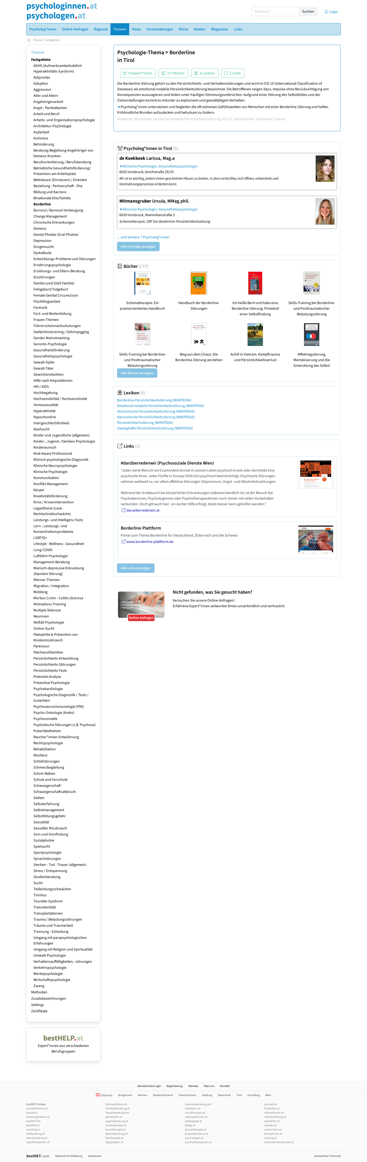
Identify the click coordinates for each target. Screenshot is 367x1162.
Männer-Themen (46, 579)
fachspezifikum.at (116, 1104)
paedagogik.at (193, 1121)
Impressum (94, 1156)
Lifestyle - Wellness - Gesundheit (58, 543)
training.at (270, 1138)
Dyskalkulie (42, 252)
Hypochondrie (44, 417)
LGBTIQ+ (40, 537)
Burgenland (125, 1095)
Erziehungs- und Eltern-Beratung (59, 271)
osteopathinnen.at (196, 1117)
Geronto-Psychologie (50, 344)
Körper (38, 490)
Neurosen (41, 616)
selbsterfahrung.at (275, 1117)
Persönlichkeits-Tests (50, 670)
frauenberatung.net (117, 1113)
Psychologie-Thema (140, 52)
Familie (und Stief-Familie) (53, 283)
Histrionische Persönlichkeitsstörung (156, 411)
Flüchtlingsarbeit (46, 301)
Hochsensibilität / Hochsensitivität (60, 398)
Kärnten (142, 1095)
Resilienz (40, 755)
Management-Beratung (51, 562)
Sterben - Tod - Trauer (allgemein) (59, 864)
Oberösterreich (187, 1095)
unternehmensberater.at (279, 1142)
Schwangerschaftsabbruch (54, 791)
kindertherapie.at (116, 1125)
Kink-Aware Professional (52, 453)
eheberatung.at (35, 1134)
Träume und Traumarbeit (53, 925)
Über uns (209, 1086)
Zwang (38, 985)
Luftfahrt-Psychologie (50, 556)
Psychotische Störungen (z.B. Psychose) (64, 724)
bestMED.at (33, 1125)
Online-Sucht (43, 628)
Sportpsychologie (47, 852)
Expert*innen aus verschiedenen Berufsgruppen (63, 1046)
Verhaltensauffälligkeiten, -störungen (62, 961)
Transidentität (44, 907)
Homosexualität (45, 404)
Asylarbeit (41, 132)
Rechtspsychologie (48, 743)
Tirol (129, 60)
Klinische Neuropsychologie (55, 465)
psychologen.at (194, 1138)
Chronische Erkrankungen (54, 222)
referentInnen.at (274, 1113)
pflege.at (190, 1125)
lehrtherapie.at (114, 1138)
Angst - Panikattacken (50, 107)
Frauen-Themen (46, 319)
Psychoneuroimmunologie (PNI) (58, 706)
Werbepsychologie (48, 973)
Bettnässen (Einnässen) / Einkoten (60, 179)
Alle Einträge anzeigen (138, 246)
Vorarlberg (253, 1095)
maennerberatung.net (198, 1104)
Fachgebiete (52, 40)
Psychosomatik (45, 718)
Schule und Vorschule (50, 779)
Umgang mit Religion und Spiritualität (62, 949)
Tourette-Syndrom (48, 901)
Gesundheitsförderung (51, 350)
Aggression (42, 89)
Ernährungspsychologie (52, 265)
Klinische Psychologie (50, 471)
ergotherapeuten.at (38, 1142)
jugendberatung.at (117, 1121)
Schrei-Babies (44, 773)
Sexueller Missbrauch (50, 828)
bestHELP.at (33, 1121)
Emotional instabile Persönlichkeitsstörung (160, 405)
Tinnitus (40, 895)
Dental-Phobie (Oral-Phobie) (55, 234)
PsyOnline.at (271, 1109)
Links (128, 446)
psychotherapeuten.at (198, 1142)
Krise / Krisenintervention (53, 502)
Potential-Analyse (47, 676)
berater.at (32, 1113)
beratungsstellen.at (37, 1117)
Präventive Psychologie (51, 682)
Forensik (40, 307)
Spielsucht (41, 846)
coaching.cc (33, 1130)
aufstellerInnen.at (37, 1109)
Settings (37, 1004)
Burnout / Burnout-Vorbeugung (58, 210)
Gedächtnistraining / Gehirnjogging (61, 331)
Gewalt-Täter (43, 368)
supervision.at (272, 1130)
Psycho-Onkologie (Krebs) (53, 712)
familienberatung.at (117, 1109)
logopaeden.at (114, 1142)
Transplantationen (48, 913)
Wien (268, 1095)
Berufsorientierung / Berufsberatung (62, 162)
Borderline (42, 204)
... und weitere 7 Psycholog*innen (143, 237)
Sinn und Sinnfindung (50, 834)
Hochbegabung (45, 392)
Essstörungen (44, 277)
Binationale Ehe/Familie (52, 198)
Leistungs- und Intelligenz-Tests (58, 520)
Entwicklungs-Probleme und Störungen (64, 258)
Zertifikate (39, 1011)
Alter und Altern (45, 95)
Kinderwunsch (44, 447)
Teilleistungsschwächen (52, 889)
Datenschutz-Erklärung (68, 1156)
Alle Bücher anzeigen (137, 373)
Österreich (104, 1095)
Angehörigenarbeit (48, 101)
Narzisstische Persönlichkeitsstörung (156, 417)
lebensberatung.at (117, 1134)
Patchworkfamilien (48, 652)
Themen (38, 40)
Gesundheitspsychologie (52, 356)
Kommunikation (46, 477)
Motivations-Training (49, 604)
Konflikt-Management (50, 484)
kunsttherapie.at (115, 1130)
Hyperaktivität (44, 411)
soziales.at (270, 1125)
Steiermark (224, 1095)
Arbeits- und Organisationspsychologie (64, 120)
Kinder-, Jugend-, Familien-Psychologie (64, 441)
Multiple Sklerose (47, 610)
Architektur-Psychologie (52, 126)
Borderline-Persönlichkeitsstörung (154, 400)
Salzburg (207, 1095)
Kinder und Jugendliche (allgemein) (61, 435)
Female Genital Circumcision (55, 295)
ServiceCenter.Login (149, 1086)
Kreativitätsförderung (50, 496)
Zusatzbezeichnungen (48, 998)
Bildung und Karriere (49, 192)
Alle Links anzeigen (136, 568)
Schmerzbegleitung (48, 767)
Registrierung (175, 1086)
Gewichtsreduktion (48, 374)
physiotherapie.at (195, 1130)
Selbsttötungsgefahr (49, 816)
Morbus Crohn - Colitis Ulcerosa (58, 598)
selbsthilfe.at (272, 1121)
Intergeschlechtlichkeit (51, 423)
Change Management (50, 216)
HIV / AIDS (41, 386)
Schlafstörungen (46, 761)
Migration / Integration (51, 585)
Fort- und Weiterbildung (52, 313)
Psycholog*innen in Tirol (147, 148)
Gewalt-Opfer (44, 362)
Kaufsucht (41, 429)
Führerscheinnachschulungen (57, 325)
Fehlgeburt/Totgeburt (50, 289)
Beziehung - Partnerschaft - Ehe (57, 186)
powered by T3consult (327, 1156)
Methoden (39, 992)
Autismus (40, 138)
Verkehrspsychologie (49, 967)
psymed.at (270, 1104)
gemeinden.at (114, 1117)
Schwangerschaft (47, 785)
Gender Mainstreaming (51, 338)
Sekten (38, 797)
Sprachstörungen (47, 858)
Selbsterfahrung (46, 803)
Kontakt (225, 1086)
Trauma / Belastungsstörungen (57, 919)
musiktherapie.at (195, 1113)
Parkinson (41, 646)
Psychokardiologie (48, 688)
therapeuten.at (273, 1134)
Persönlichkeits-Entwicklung (55, 658)
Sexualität (41, 822)
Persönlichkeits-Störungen (54, 664)
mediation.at (192, 1109)
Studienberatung (46, 876)
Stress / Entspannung (50, 870)
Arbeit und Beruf (46, 113)
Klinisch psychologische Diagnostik (60, 459)
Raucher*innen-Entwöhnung (56, 737)
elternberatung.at (36, 1138)
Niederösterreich (163, 1095)
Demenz (39, 228)
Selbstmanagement (48, 810)
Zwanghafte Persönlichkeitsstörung (155, 428)
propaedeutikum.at (196, 1134)
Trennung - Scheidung (50, 931)
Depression (42, 240)
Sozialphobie (43, 840)
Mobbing (40, 592)
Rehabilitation (44, 749)
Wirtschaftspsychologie (51, 979)
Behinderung (43, 144)
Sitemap (193, 1086)
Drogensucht (43, 246)
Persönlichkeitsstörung (145, 422)
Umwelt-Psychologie (49, 955)
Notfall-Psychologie (48, 622)
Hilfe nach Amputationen (53, 380)
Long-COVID (42, 549)
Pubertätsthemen (47, 731)
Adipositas (41, 77)
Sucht (38, 883)
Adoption (40, 83)
